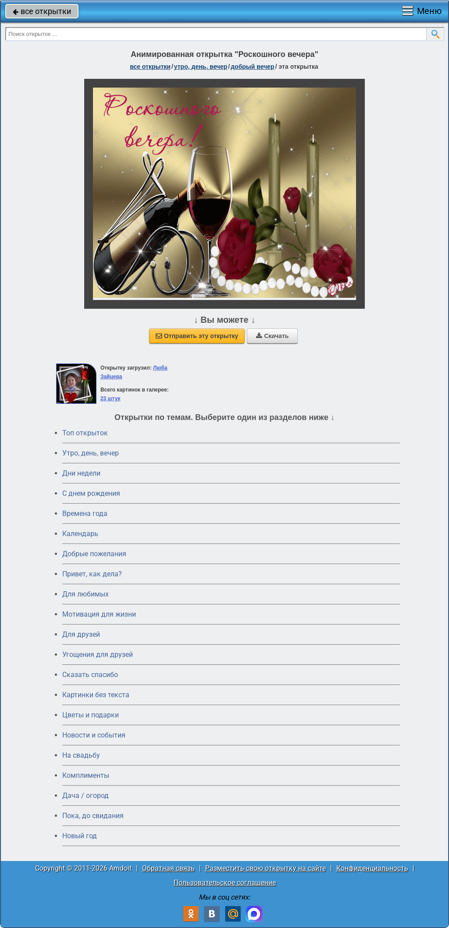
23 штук (110, 398)
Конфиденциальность (372, 868)
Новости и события (93, 735)
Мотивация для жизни (99, 614)
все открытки (42, 11)
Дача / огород (85, 795)
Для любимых (85, 594)
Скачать (272, 335)
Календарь (80, 533)
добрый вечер (252, 66)
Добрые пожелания (94, 554)
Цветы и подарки (90, 715)
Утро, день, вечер (90, 453)
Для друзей (81, 634)
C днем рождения (91, 493)
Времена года (84, 513)
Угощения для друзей (97, 654)
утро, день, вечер (201, 66)
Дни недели (81, 473)
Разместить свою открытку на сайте (265, 868)
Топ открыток (85, 433)
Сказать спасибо (90, 674)
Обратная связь (168, 868)
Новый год (79, 836)
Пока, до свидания (93, 816)
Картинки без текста (95, 695)
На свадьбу (81, 755)
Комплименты (85, 775)
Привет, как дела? (92, 574)
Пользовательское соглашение (225, 883)
